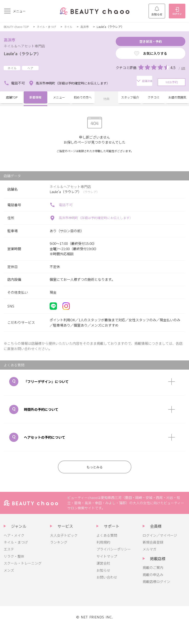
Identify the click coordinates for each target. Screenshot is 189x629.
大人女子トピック (64, 536)
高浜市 (88, 26)
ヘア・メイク (14, 536)
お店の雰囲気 (177, 98)
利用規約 (103, 543)
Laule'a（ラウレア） (26, 53)
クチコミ (154, 98)
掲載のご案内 (153, 568)
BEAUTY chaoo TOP (17, 26)
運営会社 (103, 564)
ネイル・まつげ (48, 26)
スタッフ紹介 (130, 98)
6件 (183, 70)
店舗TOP (12, 98)
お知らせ (156, 11)
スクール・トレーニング (23, 564)
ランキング (58, 543)
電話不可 (14, 82)
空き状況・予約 (143, 42)
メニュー (59, 98)
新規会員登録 (153, 543)
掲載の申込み (153, 575)
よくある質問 (106, 536)
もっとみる (94, 467)
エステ (9, 550)
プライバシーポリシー (113, 550)
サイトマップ (106, 557)
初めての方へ (83, 98)
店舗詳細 (128, 82)
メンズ (9, 571)
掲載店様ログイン (156, 582)
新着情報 (35, 98)
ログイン (177, 11)
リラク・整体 (14, 557)
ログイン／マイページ (160, 536)
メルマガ (149, 550)
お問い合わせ (106, 578)
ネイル (71, 26)
